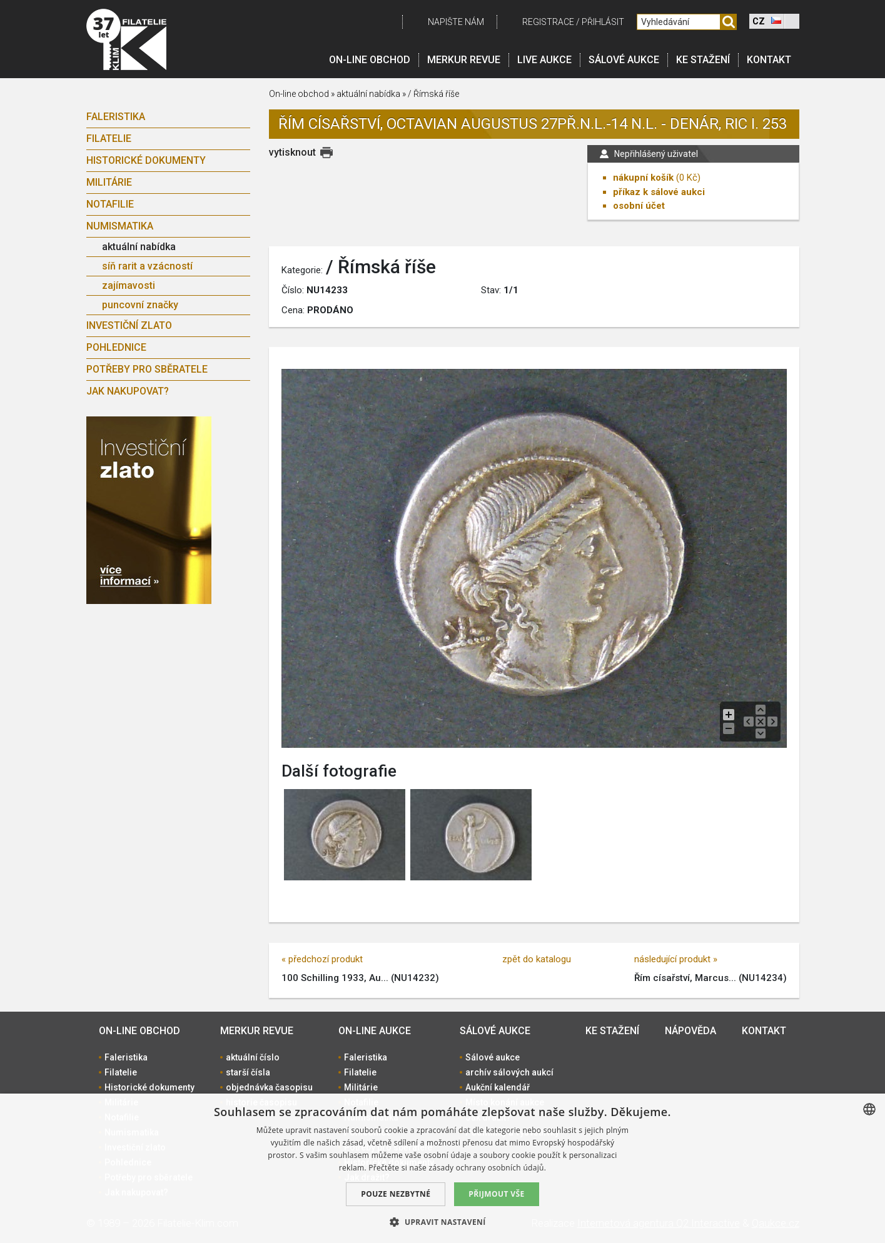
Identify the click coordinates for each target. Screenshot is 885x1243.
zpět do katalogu (536, 959)
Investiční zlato (129, 325)
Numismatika (119, 226)
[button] (442, 1221)
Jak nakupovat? (127, 391)
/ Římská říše (433, 94)
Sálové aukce (624, 60)
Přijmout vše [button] (496, 1194)
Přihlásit (603, 22)
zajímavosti (128, 285)
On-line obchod (369, 60)
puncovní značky (140, 305)
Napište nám (456, 22)
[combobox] (869, 1109)
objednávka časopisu (269, 1087)
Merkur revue (463, 60)
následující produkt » (675, 959)
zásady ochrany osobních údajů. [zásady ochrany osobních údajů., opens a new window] (488, 1167)
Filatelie (108, 138)
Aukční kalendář (497, 1087)
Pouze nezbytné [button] (395, 1194)
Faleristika (115, 117)
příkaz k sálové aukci (659, 192)
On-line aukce (374, 1031)
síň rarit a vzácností (147, 266)
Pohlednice (116, 347)
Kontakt (769, 60)
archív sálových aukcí (509, 1072)
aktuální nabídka (139, 247)
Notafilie (110, 204)
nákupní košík (643, 177)
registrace (548, 22)
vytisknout (292, 152)
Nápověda (690, 1031)
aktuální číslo (253, 1057)
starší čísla (248, 1072)
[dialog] (442, 1168)
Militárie (109, 182)
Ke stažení (703, 60)
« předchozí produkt (322, 959)
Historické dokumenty (146, 160)
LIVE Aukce (544, 60)
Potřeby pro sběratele (147, 369)
